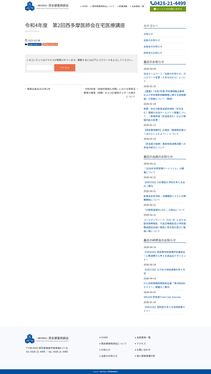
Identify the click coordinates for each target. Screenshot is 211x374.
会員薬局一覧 (144, 337)
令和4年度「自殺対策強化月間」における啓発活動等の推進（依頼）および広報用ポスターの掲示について (109, 92)
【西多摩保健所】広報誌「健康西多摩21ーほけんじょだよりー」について (165, 131)
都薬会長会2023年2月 (38, 89)
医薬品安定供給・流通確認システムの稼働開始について (165, 198)
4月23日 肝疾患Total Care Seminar (162, 297)
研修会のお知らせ (50, 44)
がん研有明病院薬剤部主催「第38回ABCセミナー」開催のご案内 (165, 285)
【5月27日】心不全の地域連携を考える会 (164, 271)
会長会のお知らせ (153, 46)
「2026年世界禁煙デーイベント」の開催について (164, 170)
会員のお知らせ (35, 44)
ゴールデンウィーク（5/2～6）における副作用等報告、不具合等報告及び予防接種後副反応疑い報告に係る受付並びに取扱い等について (165, 225)
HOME (104, 337)
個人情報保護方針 (146, 356)
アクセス (141, 343)
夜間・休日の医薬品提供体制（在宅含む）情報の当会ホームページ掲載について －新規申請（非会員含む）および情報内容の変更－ (165, 114)
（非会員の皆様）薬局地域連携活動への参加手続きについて (165, 145)
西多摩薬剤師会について (114, 343)
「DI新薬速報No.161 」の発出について (164, 210)
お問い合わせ (144, 349)
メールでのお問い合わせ (168, 9)
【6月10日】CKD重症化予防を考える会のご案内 (164, 184)
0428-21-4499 (37, 351)
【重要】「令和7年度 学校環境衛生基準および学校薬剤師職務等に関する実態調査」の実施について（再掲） (165, 94)
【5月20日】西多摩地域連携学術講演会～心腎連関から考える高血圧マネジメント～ (165, 255)
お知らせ (148, 34)
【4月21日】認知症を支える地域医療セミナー (164, 308)
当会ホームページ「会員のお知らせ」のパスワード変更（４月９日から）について (165, 77)
